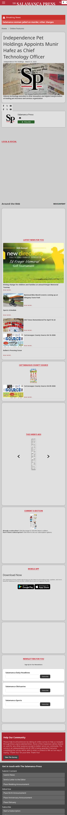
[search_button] (60, 2)
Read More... (7, 290)
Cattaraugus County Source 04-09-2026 (39, 386)
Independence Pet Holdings (14, 62)
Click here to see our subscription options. (37, 532)
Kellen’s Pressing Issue (12, 350)
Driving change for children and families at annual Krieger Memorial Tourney (30, 286)
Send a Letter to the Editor (14, 779)
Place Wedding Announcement (16, 784)
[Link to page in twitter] (7, 106)
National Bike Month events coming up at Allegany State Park (41, 296)
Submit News (9, 775)
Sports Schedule (9, 310)
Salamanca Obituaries (16, 686)
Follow (27, 122)
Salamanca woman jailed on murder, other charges (28, 22)
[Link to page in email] (10, 106)
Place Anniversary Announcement (17, 797)
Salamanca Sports (14, 700)
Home (4, 28)
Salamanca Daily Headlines (18, 673)
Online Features (17, 28)
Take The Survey (11, 757)
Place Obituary (9, 802)
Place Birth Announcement (14, 793)
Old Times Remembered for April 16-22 (39, 320)
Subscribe (45, 676)
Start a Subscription (11, 811)
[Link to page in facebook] (3, 106)
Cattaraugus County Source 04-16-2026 (39, 335)
